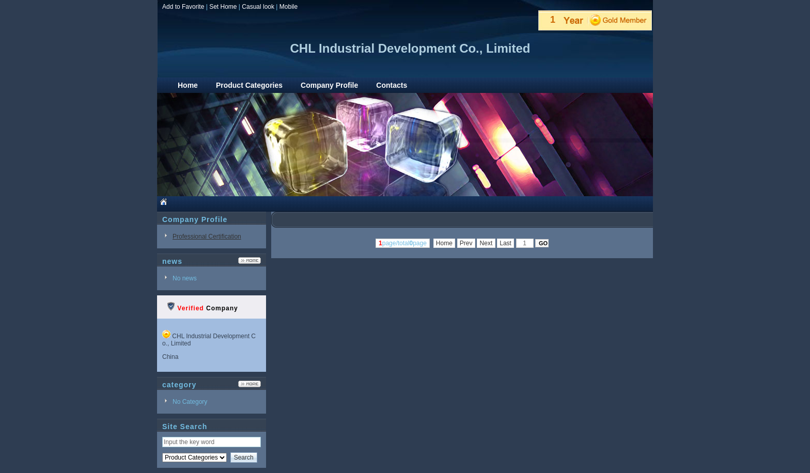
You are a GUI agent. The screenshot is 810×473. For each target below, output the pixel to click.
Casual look (258, 6)
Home (444, 243)
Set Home (223, 6)
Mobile (288, 6)
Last (505, 243)
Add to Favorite (183, 6)
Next (486, 243)
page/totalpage (403, 243)
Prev (466, 243)
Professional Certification (207, 236)
